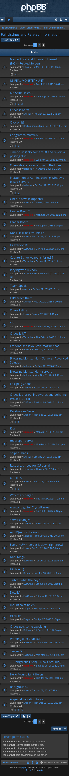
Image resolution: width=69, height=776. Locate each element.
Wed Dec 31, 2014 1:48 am (49, 375)
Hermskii (28, 84)
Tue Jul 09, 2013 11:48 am (49, 560)
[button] (43, 45)
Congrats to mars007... (25, 135)
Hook (26, 67)
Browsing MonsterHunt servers (31, 372)
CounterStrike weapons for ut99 (31, 257)
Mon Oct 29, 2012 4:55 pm (53, 126)
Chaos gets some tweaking (28, 626)
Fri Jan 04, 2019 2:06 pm (45, 202)
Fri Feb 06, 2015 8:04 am (45, 349)
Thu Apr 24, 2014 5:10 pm (49, 469)
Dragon (27, 414)
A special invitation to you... (28, 699)
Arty (41, 770)
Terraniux (28, 261)
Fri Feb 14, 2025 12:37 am (50, 138)
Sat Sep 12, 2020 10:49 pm (49, 185)
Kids (13, 428)
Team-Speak (18, 286)
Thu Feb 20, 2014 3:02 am (47, 523)
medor (26, 289)
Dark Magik (17, 557)
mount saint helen (22, 605)
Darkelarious (30, 126)
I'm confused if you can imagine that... (35, 346)
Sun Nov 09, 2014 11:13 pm (48, 402)
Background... (19, 687)
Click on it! (17, 122)
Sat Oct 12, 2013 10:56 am (46, 548)
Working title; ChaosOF (25, 639)
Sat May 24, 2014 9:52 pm (47, 456)
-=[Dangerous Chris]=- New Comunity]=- (37, 662)
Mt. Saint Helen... (21, 93)
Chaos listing (18, 310)
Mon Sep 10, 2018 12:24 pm (51, 214)
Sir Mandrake (30, 273)
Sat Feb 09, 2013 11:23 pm (50, 665)
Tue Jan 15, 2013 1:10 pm (49, 678)
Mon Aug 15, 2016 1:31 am (49, 248)
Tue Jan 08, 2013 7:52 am (45, 690)
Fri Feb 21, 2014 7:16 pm (49, 511)
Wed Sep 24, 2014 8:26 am (50, 96)
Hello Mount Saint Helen (26, 674)
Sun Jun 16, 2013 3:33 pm (48, 573)
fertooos (27, 168)
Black (28, 770)
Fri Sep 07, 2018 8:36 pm (49, 225)
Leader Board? (20, 211)
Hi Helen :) (17, 569)
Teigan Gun (17, 651)
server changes (20, 520)
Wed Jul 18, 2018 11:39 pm (46, 236)
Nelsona (27, 185)
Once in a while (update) (26, 199)
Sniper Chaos (19, 453)
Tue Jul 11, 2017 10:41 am (50, 84)
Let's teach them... (22, 298)
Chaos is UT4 (18, 334)
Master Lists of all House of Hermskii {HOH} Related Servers (34, 61)
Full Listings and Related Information (30, 34)
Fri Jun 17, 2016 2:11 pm (49, 261)
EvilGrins (28, 248)
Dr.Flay (27, 113)
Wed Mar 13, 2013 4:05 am (49, 655)
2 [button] (39, 45)
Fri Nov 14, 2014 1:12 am (46, 387)
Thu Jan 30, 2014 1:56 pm (47, 113)
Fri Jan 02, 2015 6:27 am (48, 366)
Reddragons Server (23, 411)
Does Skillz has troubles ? (27, 233)
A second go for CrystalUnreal (30, 507)
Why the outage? (21, 495)
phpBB (24, 767)
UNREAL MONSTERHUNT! (27, 81)
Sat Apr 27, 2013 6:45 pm (47, 619)
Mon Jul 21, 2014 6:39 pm (49, 432)
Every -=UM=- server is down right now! (36, 545)
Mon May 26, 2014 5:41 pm (50, 444)
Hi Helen (16, 616)
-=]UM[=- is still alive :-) (25, 532)
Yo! (12, 323)
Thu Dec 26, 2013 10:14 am (49, 535)
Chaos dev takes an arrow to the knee (35, 165)
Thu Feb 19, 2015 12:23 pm (50, 337)
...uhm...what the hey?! (25, 580)
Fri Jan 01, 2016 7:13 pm (46, 289)
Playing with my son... (24, 270)
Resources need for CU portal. (30, 465)
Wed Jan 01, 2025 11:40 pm (51, 159)
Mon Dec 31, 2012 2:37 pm (48, 702)
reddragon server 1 (23, 441)
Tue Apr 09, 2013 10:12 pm (49, 642)
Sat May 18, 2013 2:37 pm (49, 596)
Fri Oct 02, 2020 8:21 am (47, 168)
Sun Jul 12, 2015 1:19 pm (45, 314)
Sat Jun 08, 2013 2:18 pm (48, 583)
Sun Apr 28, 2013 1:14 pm (47, 608)
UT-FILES (16, 478)
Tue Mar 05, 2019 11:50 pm (46, 67)
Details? (15, 592)
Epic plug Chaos (20, 384)
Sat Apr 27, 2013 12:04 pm (47, 630)
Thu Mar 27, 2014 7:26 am (50, 498)
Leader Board (19, 222)
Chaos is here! (19, 110)
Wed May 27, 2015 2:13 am (50, 326)
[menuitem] (9, 19)
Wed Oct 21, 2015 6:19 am (47, 301)
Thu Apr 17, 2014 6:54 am (45, 481)
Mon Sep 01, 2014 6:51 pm (48, 414)
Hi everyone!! (19, 245)
